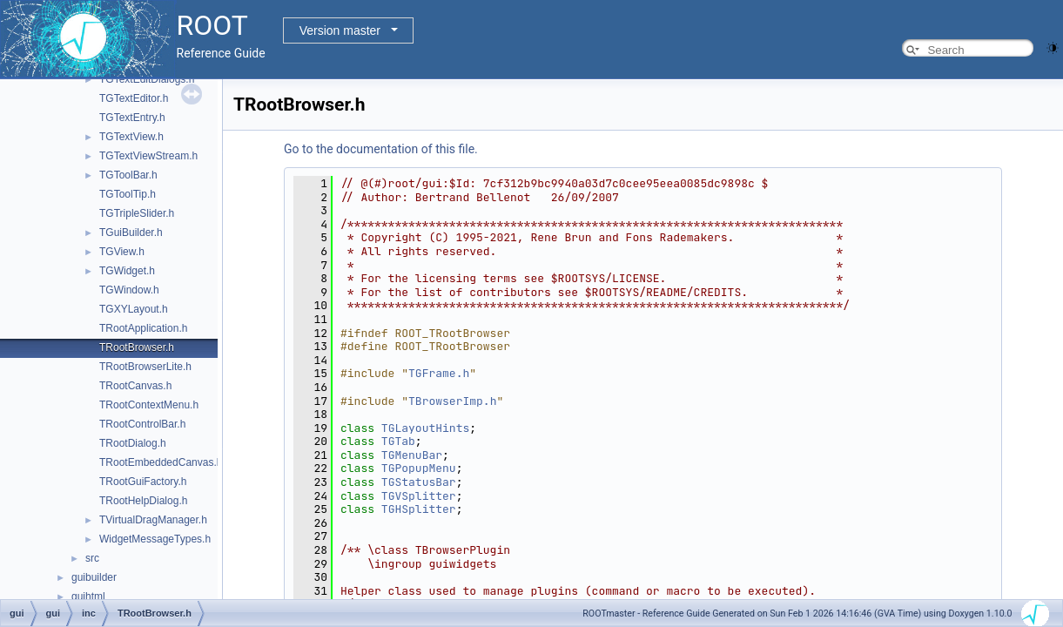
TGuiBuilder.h (131, 232)
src (92, 558)
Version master (339, 30)
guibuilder (94, 577)
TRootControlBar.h (142, 424)
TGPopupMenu (418, 468)
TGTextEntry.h (132, 117)
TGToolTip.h (127, 194)
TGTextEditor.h (133, 98)
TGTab (398, 441)
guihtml (88, 596)
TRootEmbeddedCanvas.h (160, 462)
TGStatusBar (418, 482)
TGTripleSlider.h (136, 213)
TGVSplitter (418, 496)
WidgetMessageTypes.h (155, 539)
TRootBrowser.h (136, 347)
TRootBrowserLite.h (145, 367)
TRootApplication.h (143, 328)
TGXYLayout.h (133, 309)
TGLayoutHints (425, 428)
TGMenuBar (411, 455)
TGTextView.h (131, 137)
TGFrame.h (438, 373)
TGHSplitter (418, 509)
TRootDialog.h (132, 443)
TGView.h (122, 252)
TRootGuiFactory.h (142, 481)
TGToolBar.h (128, 175)
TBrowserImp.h (452, 401)
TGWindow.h (129, 290)
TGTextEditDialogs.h (146, 79)
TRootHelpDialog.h (143, 501)
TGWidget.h (127, 271)
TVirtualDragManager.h (153, 520)
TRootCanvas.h (135, 386)
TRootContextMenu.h (148, 405)
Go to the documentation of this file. (381, 149)
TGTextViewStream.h (148, 156)
